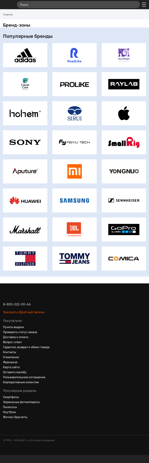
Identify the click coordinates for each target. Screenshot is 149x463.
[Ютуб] (20, 427)
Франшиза (10, 362)
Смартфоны (11, 397)
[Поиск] (78, 4)
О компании (11, 357)
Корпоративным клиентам (21, 382)
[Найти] (135, 4)
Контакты (9, 352)
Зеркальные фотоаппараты (21, 402)
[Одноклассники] (13, 427)
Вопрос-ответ (12, 342)
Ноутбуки (9, 412)
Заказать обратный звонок (24, 312)
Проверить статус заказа (20, 332)
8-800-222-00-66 (17, 304)
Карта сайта (11, 367)
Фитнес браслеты (15, 417)
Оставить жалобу (14, 372)
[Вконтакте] (6, 427)
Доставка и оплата (15, 337)
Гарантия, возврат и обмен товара (26, 347)
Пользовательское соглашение (24, 377)
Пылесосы (10, 407)
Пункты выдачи (13, 327)
